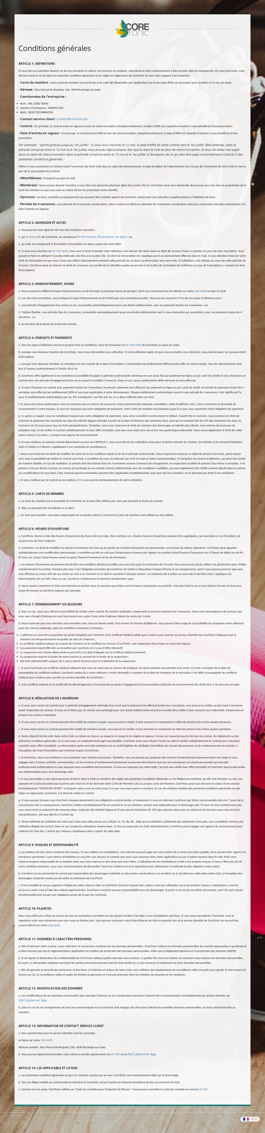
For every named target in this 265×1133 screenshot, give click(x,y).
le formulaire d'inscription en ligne (102, 237)
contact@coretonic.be (72, 119)
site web (200, 291)
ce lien (115, 1054)
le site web (33, 237)
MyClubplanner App (32, 1000)
